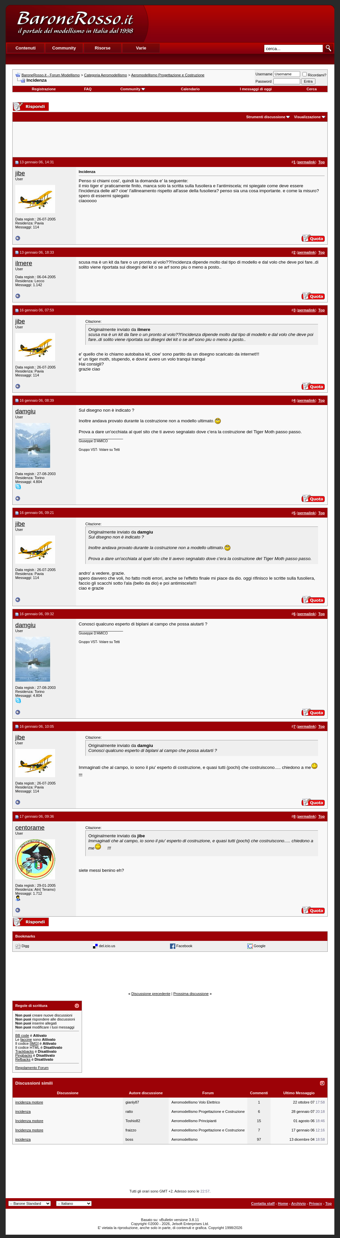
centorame (29, 827)
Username (264, 74)
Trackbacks (24, 1051)
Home (283, 1203)
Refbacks (23, 1059)
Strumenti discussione (265, 117)
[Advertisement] (241, 24)
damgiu (25, 411)
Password (264, 81)
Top (328, 1203)
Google (259, 946)
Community (132, 89)
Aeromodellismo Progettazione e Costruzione (168, 75)
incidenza (23, 1112)
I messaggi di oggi (256, 89)
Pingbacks (23, 1055)
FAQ (88, 89)
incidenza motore (29, 1102)
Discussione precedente (150, 994)
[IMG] (34, 1043)
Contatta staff (263, 1203)
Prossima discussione (191, 994)
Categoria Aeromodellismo (105, 75)
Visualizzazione (307, 117)
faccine (26, 1039)
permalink (306, 162)
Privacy (315, 1203)
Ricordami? (314, 75)
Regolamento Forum (31, 1068)
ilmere (23, 263)
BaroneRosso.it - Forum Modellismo (51, 75)
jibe (20, 173)
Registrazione (44, 89)
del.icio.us (107, 946)
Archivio (298, 1203)
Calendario (190, 89)
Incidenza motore (29, 1121)
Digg (25, 946)
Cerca (311, 89)
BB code (22, 1035)
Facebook (184, 946)
